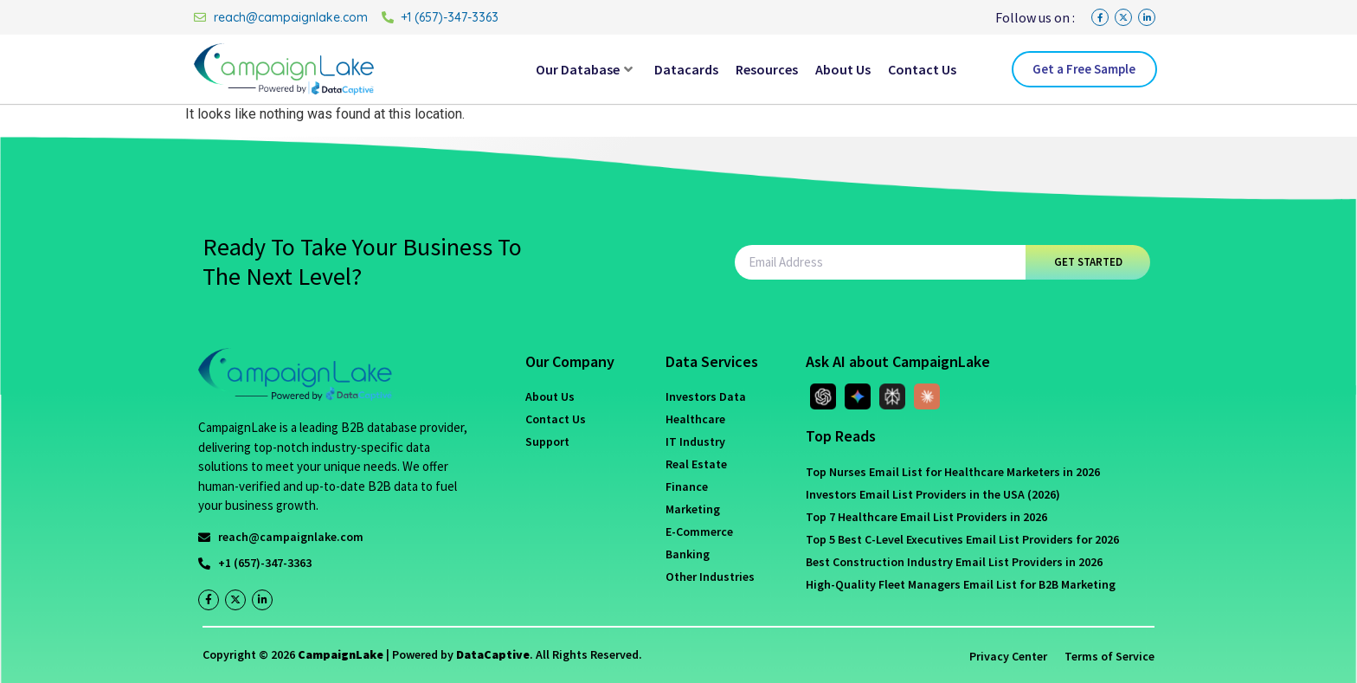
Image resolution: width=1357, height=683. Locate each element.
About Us (843, 69)
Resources (767, 69)
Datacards (686, 69)
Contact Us (922, 69)
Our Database (584, 69)
